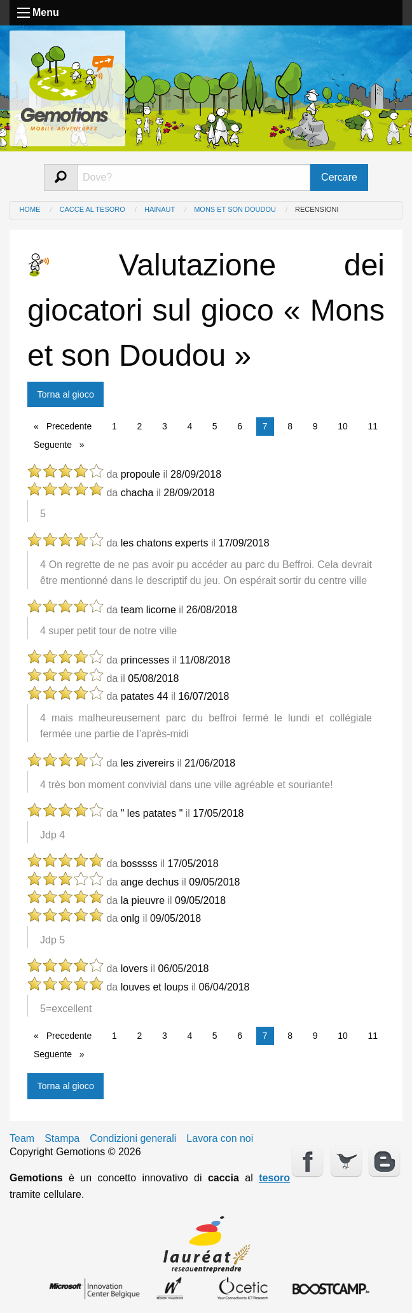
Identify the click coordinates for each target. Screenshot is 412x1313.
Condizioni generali (133, 1139)
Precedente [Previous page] (71, 425)
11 (372, 426)
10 (343, 426)
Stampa (62, 1139)
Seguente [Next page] (62, 444)
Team (22, 1139)
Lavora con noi (219, 1139)
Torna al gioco (65, 394)
